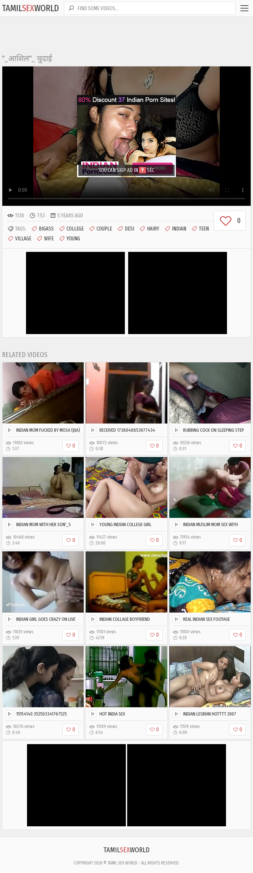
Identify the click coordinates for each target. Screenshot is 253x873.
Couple (100, 228)
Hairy (149, 228)
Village (19, 238)
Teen (200, 228)
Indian (175, 228)
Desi (125, 228)
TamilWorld (30, 8)
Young (69, 238)
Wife (45, 238)
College (71, 228)
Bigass (42, 228)
